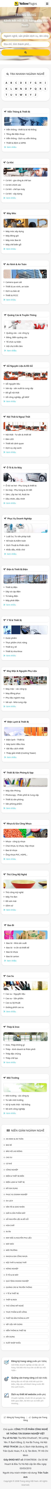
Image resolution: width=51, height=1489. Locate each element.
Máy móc (11, 213)
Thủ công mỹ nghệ (17, 874)
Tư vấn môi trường (14, 1100)
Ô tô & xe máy (14, 467)
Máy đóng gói (12, 235)
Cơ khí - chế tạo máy (15, 189)
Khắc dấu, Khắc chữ (15, 549)
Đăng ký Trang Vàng (16, 1417)
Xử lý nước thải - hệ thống (18, 1104)
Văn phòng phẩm (14, 803)
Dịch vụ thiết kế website (28, 1394)
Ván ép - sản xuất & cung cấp (19, 388)
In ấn (8, 1231)
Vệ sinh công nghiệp (15, 1108)
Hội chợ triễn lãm (14, 346)
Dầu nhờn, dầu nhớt (15, 498)
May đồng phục (13, 693)
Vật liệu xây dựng (14, 1324)
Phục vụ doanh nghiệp (19, 518)
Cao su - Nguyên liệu (15, 993)
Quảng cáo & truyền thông (21, 315)
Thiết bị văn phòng (15, 799)
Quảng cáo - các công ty (17, 333)
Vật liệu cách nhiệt (15, 748)
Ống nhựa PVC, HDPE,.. (17, 854)
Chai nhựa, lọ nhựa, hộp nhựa (20, 845)
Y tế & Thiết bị (14, 620)
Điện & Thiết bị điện (17, 569)
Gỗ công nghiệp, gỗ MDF (17, 397)
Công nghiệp (12, 1169)
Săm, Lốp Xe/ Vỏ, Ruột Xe (17, 494)
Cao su (10, 976)
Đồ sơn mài (11, 901)
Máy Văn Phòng (13, 790)
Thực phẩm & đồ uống (16, 1312)
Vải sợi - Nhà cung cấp (16, 702)
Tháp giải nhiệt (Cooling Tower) (21, 753)
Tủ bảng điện (12, 596)
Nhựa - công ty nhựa (15, 841)
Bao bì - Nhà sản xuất (16, 943)
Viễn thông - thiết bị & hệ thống (21, 129)
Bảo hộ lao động (14, 1151)
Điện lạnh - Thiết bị (15, 739)
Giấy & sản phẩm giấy (15, 1213)
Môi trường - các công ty (17, 1095)
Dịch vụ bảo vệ (13, 291)
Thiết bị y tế (11, 646)
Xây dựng (10, 1336)
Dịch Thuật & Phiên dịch (17, 545)
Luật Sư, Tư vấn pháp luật (18, 536)
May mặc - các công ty (16, 688)
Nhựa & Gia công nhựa (19, 823)
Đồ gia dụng (12, 1188)
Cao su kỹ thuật (13, 1002)
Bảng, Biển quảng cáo (16, 337)
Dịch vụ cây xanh (14, 448)
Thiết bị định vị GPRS (16, 142)
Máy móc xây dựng (15, 231)
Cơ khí (10, 162)
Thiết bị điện (11, 587)
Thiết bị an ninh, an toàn (17, 286)
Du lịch (9, 1200)
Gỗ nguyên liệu (13, 383)
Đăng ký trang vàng (29, 1361)
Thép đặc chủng (13, 1053)
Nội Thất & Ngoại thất (18, 416)
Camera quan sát (14, 282)
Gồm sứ (9, 905)
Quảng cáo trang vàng (29, 1377)
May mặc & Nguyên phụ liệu (22, 670)
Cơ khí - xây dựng (14, 193)
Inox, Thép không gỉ (15, 1044)
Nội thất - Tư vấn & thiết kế (18, 434)
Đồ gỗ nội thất (12, 392)
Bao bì (10, 925)
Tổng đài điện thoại (15, 134)
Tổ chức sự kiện (13, 341)
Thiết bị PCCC (12, 295)
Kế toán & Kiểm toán (16, 540)
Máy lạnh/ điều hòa (15, 744)
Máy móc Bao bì (13, 240)
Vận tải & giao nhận (15, 1207)
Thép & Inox (13, 1026)
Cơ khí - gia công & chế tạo (18, 180)
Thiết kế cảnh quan (15, 443)
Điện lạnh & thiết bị (18, 721)
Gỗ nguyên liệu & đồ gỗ (20, 365)
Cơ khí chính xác (13, 184)
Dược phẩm (11, 638)
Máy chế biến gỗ (13, 244)
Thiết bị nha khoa (14, 651)
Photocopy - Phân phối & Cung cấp (22, 795)
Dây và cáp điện (13, 591)
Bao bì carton (12, 956)
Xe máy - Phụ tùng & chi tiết (19, 489)
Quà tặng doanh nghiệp (17, 1281)
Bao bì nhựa (11, 850)
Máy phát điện (12, 600)
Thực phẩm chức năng (16, 642)
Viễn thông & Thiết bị (18, 111)
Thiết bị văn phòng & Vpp (20, 772)
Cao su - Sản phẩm (14, 998)
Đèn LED (10, 439)
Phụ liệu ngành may (15, 697)
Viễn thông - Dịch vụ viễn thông (21, 138)
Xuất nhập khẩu (13, 1343)
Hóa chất (10, 1225)
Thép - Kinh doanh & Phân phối (20, 1049)
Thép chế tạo (12, 1058)
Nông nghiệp (12, 1268)
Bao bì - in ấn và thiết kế (17, 947)
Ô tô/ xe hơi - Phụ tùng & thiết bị (21, 485)
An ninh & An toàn (17, 264)
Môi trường (13, 1077)
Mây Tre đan (11, 896)
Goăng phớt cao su (15, 1007)
